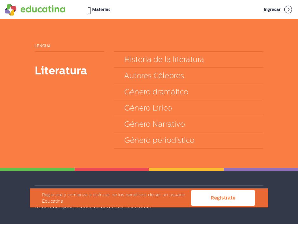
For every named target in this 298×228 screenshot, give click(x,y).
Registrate (223, 198)
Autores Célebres (154, 75)
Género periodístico (159, 140)
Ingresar (278, 9)
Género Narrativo (154, 124)
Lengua (43, 46)
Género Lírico (148, 108)
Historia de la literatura (164, 59)
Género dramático (156, 91)
